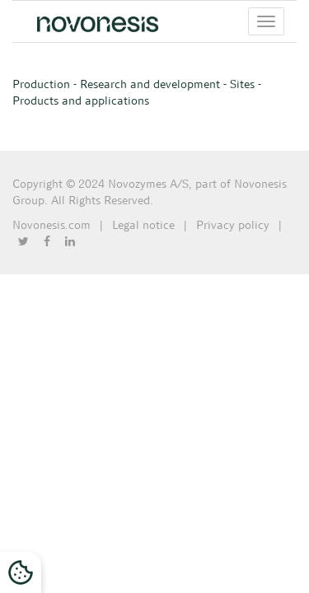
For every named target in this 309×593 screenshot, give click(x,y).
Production (41, 84)
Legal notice (143, 224)
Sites (242, 84)
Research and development (150, 84)
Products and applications (80, 100)
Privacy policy (232, 224)
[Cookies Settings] (20, 572)
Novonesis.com (51, 224)
